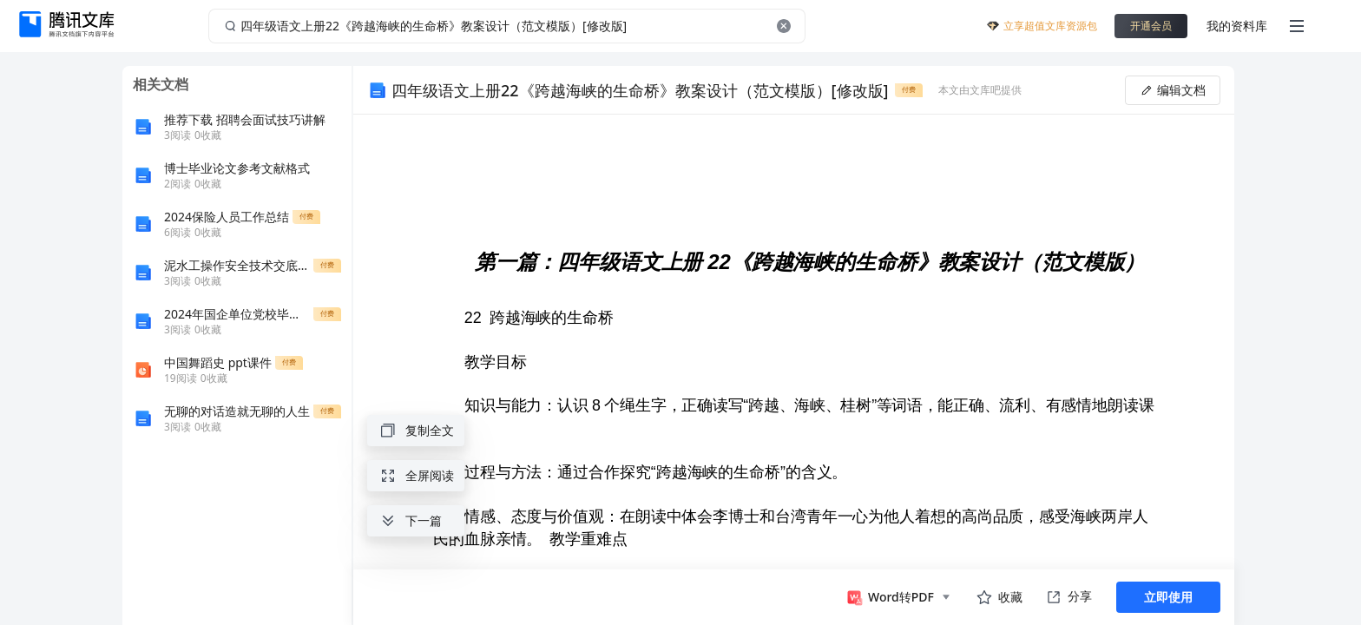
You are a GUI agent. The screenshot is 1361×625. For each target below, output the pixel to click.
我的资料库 (1236, 25)
